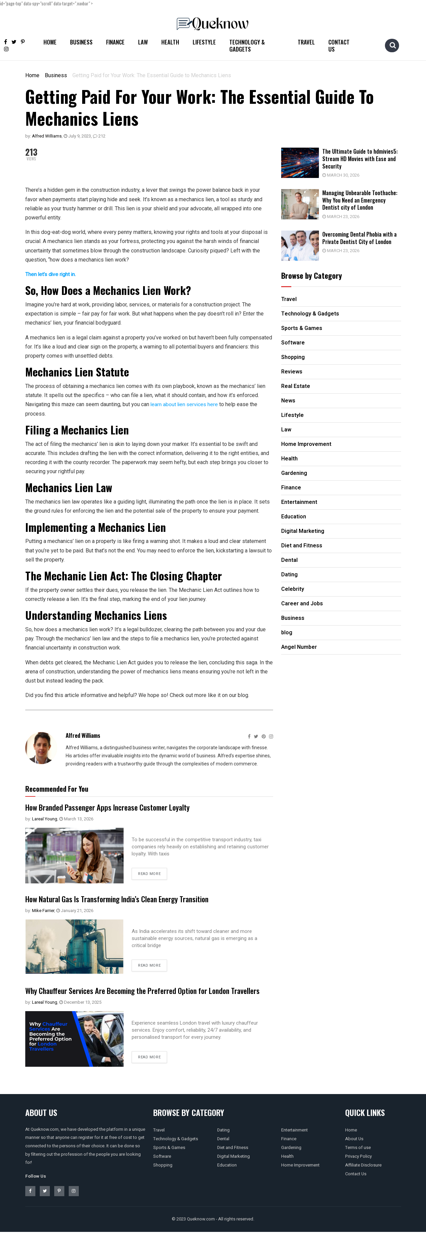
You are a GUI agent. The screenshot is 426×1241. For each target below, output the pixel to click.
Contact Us (339, 45)
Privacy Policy (358, 1165)
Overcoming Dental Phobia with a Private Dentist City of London (362, 236)
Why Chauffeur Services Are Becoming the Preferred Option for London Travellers (136, 995)
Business (81, 42)
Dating (223, 1139)
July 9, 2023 (77, 136)
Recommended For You (56, 788)
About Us (354, 1148)
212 (99, 136)
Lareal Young (44, 818)
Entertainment (294, 1139)
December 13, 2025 (80, 1011)
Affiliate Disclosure (363, 1174)
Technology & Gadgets (247, 45)
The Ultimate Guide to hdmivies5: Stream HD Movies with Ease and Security (363, 158)
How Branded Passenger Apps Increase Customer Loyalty (114, 806)
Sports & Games (169, 1156)
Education (227, 1174)
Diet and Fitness (232, 1156)
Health (170, 42)
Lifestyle (204, 42)
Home (50, 42)
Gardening (291, 1156)
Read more (149, 874)
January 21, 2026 (74, 910)
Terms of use (358, 1156)
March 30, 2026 (343, 175)
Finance (115, 42)
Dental (223, 1148)
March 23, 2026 (343, 215)
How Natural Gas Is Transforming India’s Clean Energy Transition (126, 898)
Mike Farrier (43, 910)
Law (143, 42)
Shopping (162, 1174)
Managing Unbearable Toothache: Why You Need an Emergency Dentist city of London (363, 199)
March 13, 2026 (76, 818)
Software (162, 1165)
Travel (306, 42)
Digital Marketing (233, 1165)
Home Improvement (300, 1174)
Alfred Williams (47, 136)
